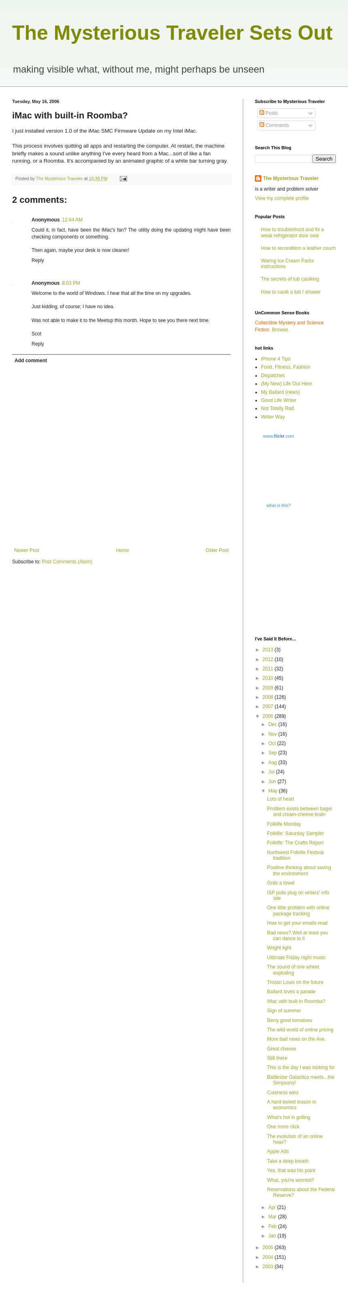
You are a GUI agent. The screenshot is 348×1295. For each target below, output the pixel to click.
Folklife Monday (284, 824)
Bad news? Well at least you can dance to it (297, 935)
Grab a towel (281, 883)
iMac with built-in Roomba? (296, 1001)
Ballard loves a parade (291, 991)
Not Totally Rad (277, 408)
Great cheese (281, 1049)
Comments (274, 125)
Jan (273, 1236)
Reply (38, 260)
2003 (269, 1266)
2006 (269, 716)
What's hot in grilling (288, 1117)
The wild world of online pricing (300, 1030)
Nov (273, 734)
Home (122, 550)
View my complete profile (282, 198)
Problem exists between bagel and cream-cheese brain (299, 811)
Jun (273, 781)
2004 (269, 1257)
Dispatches (273, 375)
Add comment (31, 360)
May (273, 791)
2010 (269, 678)
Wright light (279, 948)
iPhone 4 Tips (276, 359)
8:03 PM (71, 283)
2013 (269, 650)
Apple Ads (278, 1151)
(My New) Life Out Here (286, 384)
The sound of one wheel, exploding (293, 969)
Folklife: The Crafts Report (295, 843)
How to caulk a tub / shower (290, 292)
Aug (273, 762)
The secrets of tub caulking (290, 279)
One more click (283, 1127)
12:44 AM (72, 220)
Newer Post (26, 550)
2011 (269, 669)
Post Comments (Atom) (67, 562)
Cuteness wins (283, 1092)
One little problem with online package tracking (298, 910)
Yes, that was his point (291, 1170)
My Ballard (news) (280, 392)
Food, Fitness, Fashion (285, 367)
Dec (273, 724)
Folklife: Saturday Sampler (295, 833)
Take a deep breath (288, 1161)
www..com (278, 436)
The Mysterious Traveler (290, 178)
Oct (272, 743)
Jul (272, 772)
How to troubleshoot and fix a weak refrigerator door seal (292, 232)
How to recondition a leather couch (298, 248)
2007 (269, 706)
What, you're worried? (290, 1180)
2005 (269, 1247)
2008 (269, 697)
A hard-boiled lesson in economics (291, 1104)
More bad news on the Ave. (296, 1039)
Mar (273, 1217)
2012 (269, 659)
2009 (269, 688)
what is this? (278, 505)
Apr (272, 1207)
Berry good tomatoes (289, 1020)
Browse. (280, 330)
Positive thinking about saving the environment (299, 870)
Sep (273, 753)
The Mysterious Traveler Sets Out (172, 32)
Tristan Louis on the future (295, 982)
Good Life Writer (278, 400)
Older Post (217, 550)
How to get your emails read (297, 923)
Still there (277, 1058)
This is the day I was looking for (301, 1067)
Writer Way (273, 417)
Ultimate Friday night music (296, 957)
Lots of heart (280, 799)
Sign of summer (284, 1011)
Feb (273, 1226)
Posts (268, 113)
